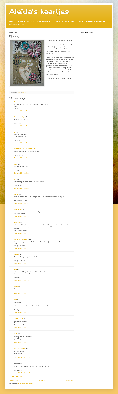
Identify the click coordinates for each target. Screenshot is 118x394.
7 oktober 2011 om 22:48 (21, 143)
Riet (15, 269)
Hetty (16, 164)
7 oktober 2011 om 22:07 (21, 126)
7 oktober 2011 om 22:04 (21, 111)
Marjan (16, 194)
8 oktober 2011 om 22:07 (21, 312)
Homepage (42, 380)
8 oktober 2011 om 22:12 (21, 327)
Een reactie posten (17, 376)
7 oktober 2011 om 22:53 (21, 158)
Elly (15, 179)
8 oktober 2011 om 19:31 (21, 293)
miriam (16, 286)
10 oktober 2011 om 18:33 (22, 357)
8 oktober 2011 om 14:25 (21, 233)
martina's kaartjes (20, 348)
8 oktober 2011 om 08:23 (21, 188)
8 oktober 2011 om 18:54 (21, 280)
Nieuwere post (14, 380)
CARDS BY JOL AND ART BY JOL (25, 149)
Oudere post (69, 380)
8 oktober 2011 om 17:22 (21, 263)
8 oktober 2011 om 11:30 (21, 203)
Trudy (16, 333)
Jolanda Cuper (19, 318)
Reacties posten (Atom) (25, 384)
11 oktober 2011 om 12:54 (22, 372)
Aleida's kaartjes (39, 11)
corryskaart (18, 209)
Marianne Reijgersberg (21, 239)
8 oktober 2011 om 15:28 (21, 248)
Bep (15, 299)
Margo (16, 102)
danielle (16, 254)
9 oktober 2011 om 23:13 (21, 342)
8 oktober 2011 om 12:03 (21, 216)
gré (15, 132)
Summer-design (19, 117)
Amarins (17, 222)
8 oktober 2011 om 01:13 (21, 173)
